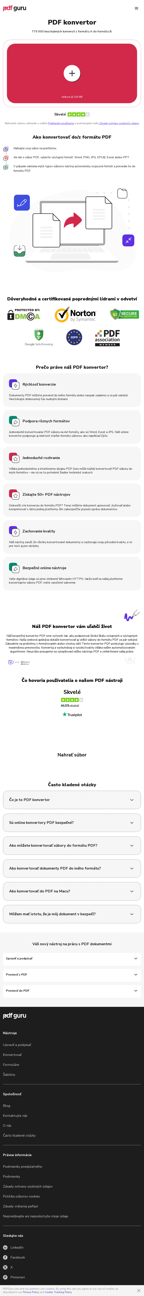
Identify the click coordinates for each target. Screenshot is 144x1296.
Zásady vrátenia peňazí (20, 1206)
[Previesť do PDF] (72, 991)
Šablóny (9, 1074)
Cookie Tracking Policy (58, 1292)
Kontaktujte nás (15, 1115)
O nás (7, 1125)
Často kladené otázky (19, 1135)
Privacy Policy (31, 1292)
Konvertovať (12, 1055)
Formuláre (11, 1064)
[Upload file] (72, 73)
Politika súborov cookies (21, 1196)
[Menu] (136, 8)
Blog (6, 1105)
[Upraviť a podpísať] (72, 959)
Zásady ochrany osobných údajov (118, 123)
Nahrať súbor (72, 755)
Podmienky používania (61, 123)
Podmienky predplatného (22, 1166)
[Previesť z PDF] (72, 975)
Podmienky (11, 1176)
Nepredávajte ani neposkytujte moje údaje (35, 1216)
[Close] (139, 1290)
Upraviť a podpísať (17, 1045)
